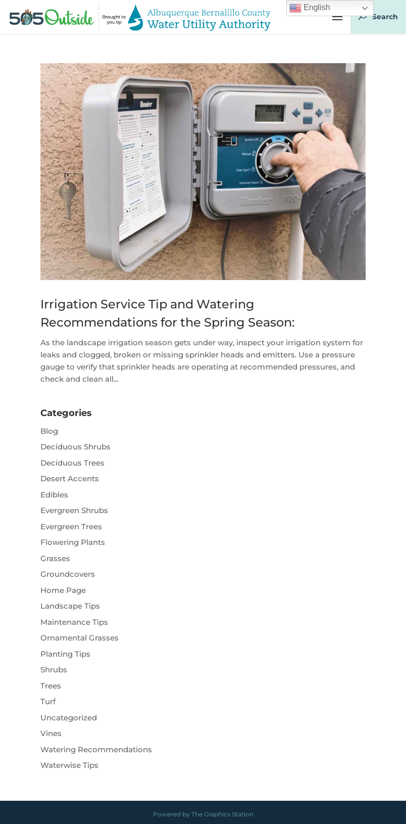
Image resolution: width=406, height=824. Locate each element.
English (309, 8)
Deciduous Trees (72, 463)
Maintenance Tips (74, 622)
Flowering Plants (72, 542)
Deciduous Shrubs (75, 446)
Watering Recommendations (96, 749)
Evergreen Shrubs (74, 510)
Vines (51, 733)
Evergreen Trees (71, 526)
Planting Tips (65, 654)
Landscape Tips (70, 606)
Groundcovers (67, 574)
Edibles (54, 494)
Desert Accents (69, 478)
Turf (48, 701)
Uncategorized (68, 717)
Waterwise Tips (69, 765)
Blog (49, 431)
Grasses (55, 558)
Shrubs (53, 669)
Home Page (63, 590)
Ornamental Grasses (79, 638)
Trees (50, 686)
